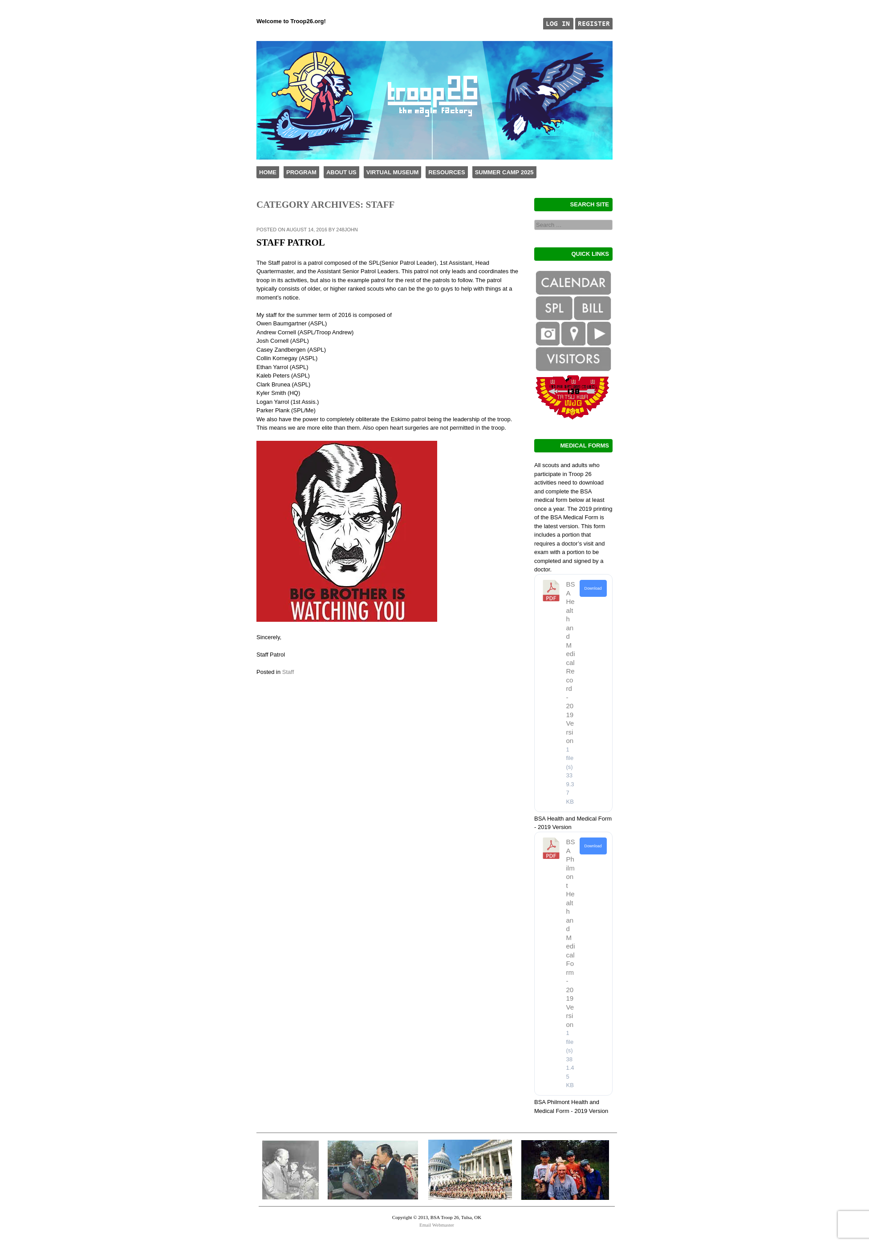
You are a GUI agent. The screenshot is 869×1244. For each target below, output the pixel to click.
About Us (341, 172)
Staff (288, 672)
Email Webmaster (436, 1225)
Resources (446, 172)
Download (593, 588)
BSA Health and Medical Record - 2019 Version (570, 662)
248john (346, 229)
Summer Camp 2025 (504, 172)
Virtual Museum (392, 172)
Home (267, 172)
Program (301, 172)
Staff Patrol (290, 242)
